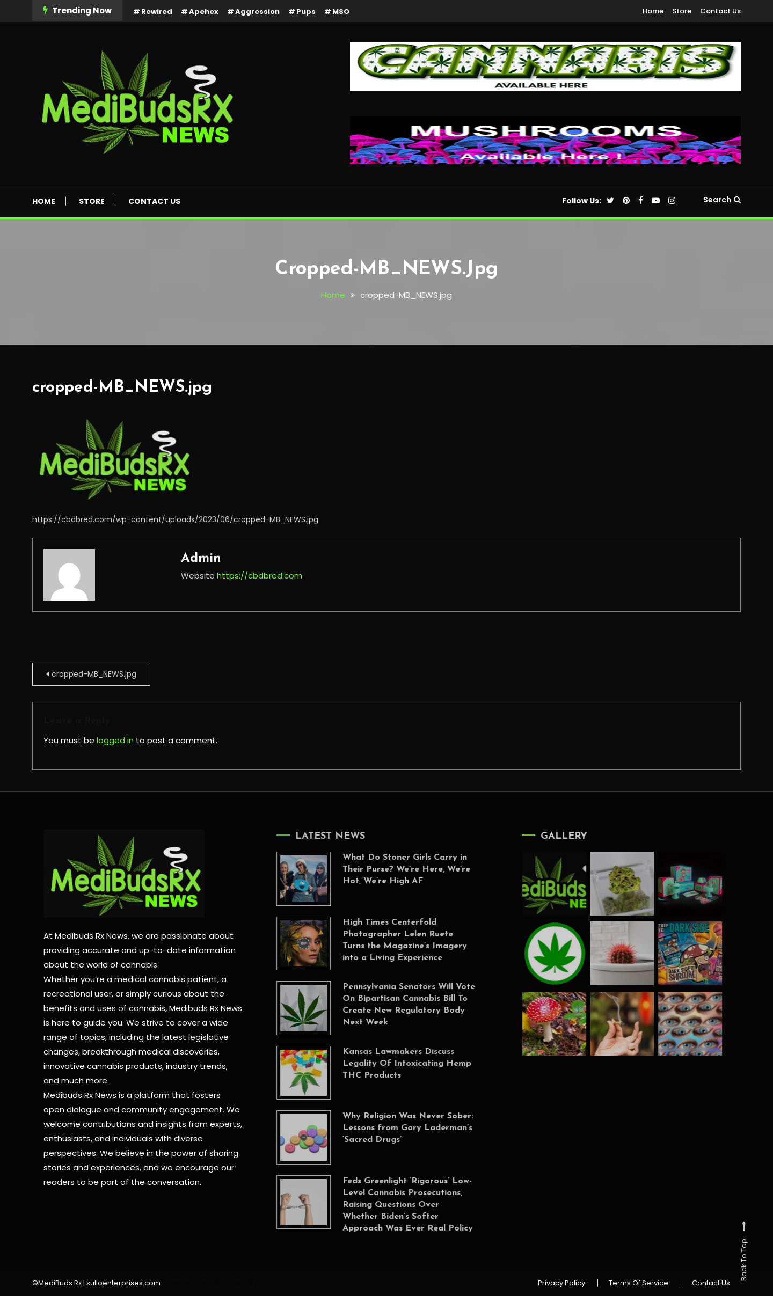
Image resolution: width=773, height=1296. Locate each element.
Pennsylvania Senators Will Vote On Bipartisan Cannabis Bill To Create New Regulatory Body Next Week (398, 1005)
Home (653, 11)
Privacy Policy (561, 1283)
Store (681, 11)
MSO (340, 11)
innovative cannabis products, (103, 1066)
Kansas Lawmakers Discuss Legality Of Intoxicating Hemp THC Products (396, 1064)
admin (201, 558)
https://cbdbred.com (259, 575)
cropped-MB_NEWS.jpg (122, 387)
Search (722, 199)
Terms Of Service (638, 1283)
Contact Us (720, 11)
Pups (306, 11)
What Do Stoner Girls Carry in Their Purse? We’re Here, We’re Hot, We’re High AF (396, 869)
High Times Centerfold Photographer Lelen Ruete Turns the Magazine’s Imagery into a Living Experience (394, 940)
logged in (115, 740)
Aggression (257, 11)
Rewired (156, 11)
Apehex (203, 11)
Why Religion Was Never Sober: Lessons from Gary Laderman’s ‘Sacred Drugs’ (397, 1128)
